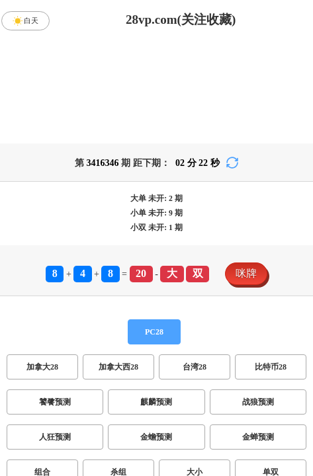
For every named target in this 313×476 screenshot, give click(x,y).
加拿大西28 (118, 367)
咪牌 (246, 273)
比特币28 (271, 367)
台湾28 (194, 367)
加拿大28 (42, 367)
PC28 (154, 332)
